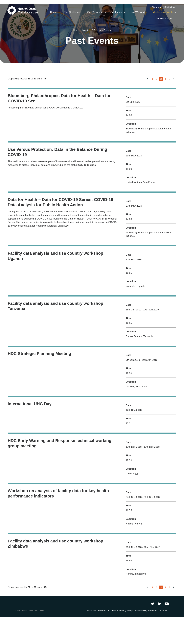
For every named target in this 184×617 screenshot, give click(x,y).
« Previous (148, 81)
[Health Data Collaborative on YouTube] (166, 603)
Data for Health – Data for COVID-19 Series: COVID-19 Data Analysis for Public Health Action (60, 202)
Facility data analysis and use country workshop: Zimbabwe (56, 544)
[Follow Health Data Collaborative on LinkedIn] (159, 603)
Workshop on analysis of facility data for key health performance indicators (58, 493)
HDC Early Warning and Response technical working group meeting (59, 443)
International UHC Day (30, 404)
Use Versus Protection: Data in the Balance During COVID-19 (57, 152)
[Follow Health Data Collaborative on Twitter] (152, 603)
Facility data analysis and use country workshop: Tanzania (56, 306)
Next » (174, 81)
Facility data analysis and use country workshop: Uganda (56, 256)
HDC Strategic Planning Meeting (39, 353)
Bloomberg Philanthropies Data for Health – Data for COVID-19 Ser (59, 98)
